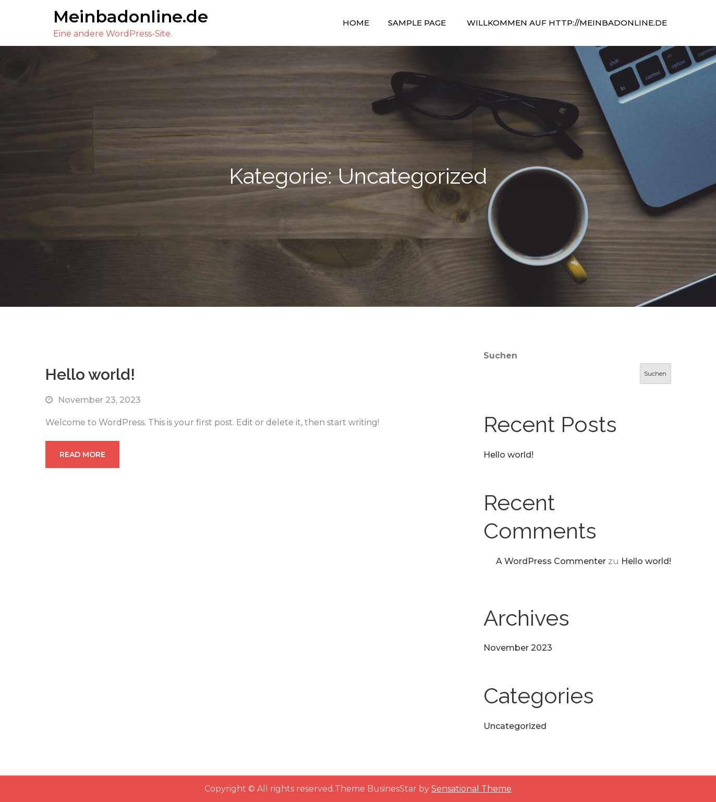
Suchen (500, 356)
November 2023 (517, 648)
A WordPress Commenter (551, 561)
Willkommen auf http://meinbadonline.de (567, 23)
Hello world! (90, 374)
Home (356, 23)
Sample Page (417, 23)
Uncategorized (515, 726)
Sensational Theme (471, 789)
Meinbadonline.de (130, 16)
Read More (82, 454)
